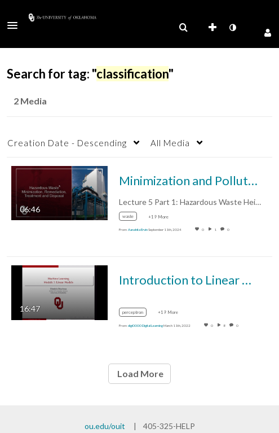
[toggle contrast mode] (232, 28)
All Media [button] (170, 143)
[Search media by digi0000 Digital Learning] (145, 325)
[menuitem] (183, 28)
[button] (16, 25)
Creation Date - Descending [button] (67, 143)
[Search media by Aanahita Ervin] (138, 229)
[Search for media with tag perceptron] (137, 314)
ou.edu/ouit (105, 426)
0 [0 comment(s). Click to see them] (229, 229)
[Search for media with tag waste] (132, 218)
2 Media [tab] (30, 100)
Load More (139, 373)
